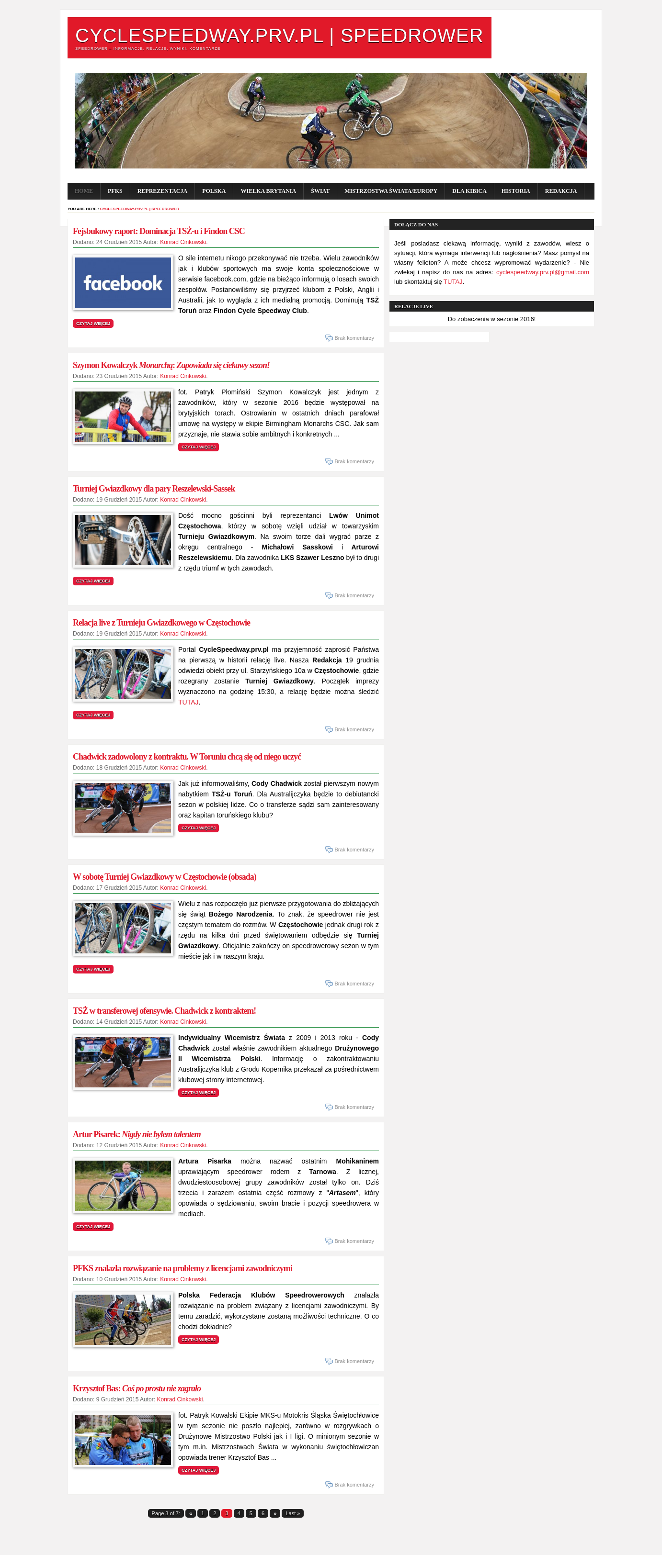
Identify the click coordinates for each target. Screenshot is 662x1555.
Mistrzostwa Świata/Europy (390, 191)
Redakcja (561, 191)
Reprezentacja (162, 191)
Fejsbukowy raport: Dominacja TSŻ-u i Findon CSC (159, 231)
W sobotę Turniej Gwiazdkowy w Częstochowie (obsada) (164, 877)
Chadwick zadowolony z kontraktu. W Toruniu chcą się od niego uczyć (187, 756)
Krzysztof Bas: (137, 1388)
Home (84, 191)
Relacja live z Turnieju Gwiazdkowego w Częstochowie (161, 622)
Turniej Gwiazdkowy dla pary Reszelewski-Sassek (154, 488)
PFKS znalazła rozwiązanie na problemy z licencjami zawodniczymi (182, 1268)
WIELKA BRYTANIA (268, 191)
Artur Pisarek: (137, 1134)
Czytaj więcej (93, 323)
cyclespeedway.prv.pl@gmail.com (542, 272)
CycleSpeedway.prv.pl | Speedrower (279, 35)
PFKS (115, 191)
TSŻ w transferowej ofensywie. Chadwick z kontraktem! (164, 1011)
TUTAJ (188, 702)
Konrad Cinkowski (183, 242)
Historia (516, 191)
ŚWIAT (320, 191)
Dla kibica (469, 191)
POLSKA (214, 191)
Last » (292, 1513)
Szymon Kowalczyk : (171, 365)
